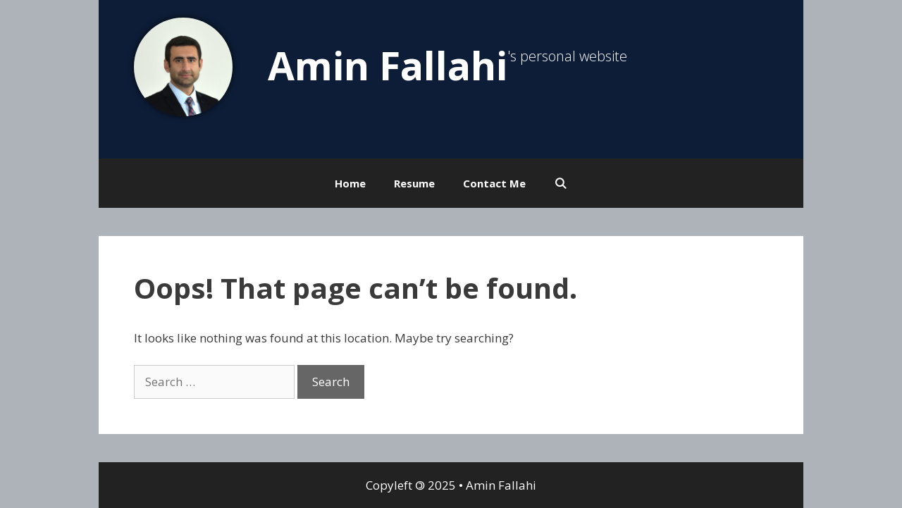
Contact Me (494, 183)
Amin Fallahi (387, 65)
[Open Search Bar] (560, 183)
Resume (414, 183)
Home (350, 183)
